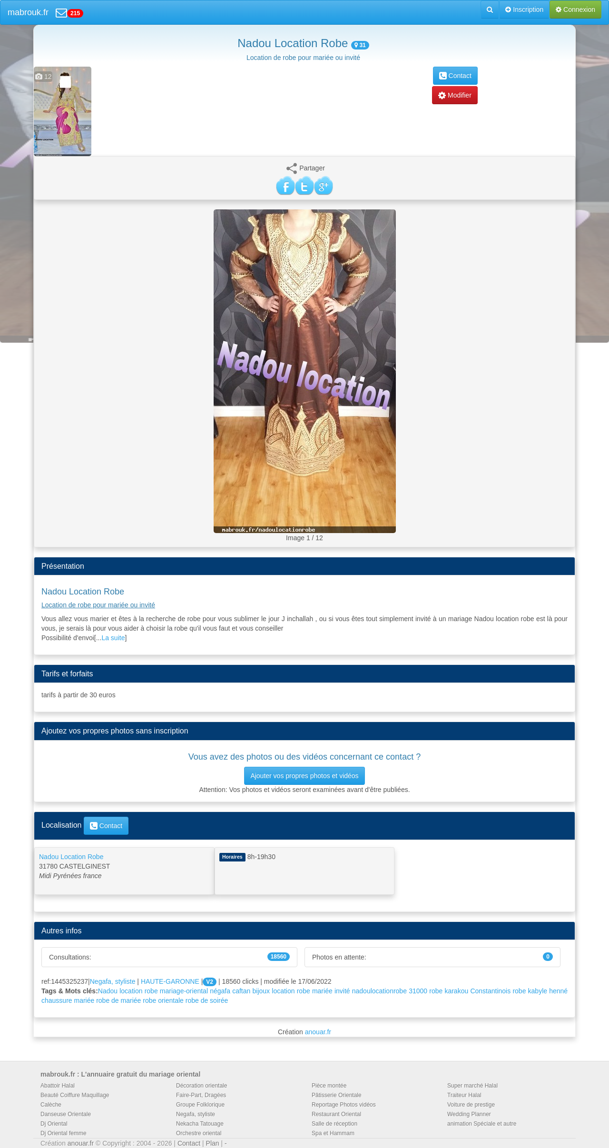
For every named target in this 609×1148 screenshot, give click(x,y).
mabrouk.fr (28, 12)
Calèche (50, 1104)
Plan (212, 1143)
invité (342, 991)
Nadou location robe (128, 991)
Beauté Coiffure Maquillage (74, 1095)
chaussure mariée (67, 1000)
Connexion (575, 9)
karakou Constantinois (477, 991)
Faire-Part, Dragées (201, 1095)
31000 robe (425, 991)
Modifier (454, 95)
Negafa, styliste (113, 981)
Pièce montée (329, 1085)
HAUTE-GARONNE (170, 981)
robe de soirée (207, 1000)
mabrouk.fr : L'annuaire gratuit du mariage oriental (120, 1074)
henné (558, 991)
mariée (322, 991)
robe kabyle (529, 991)
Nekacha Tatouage (200, 1123)
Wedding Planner (469, 1114)
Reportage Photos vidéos (344, 1104)
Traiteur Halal (464, 1095)
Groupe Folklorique (200, 1104)
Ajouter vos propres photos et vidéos (304, 776)
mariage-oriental (184, 991)
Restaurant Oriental (336, 1114)
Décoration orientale (201, 1085)
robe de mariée (118, 1000)
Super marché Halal (472, 1085)
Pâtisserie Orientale (337, 1095)
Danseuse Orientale (65, 1114)
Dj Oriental (54, 1123)
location (283, 991)
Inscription (524, 9)
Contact (455, 75)
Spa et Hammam (333, 1133)
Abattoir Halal (57, 1085)
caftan (241, 991)
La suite (113, 638)
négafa (220, 991)
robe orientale (163, 1000)
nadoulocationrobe (379, 991)
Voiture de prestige (471, 1104)
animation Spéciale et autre (481, 1123)
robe (303, 991)
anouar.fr (318, 1032)
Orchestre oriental (198, 1133)
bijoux (261, 991)
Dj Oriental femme (63, 1133)
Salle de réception (334, 1123)
